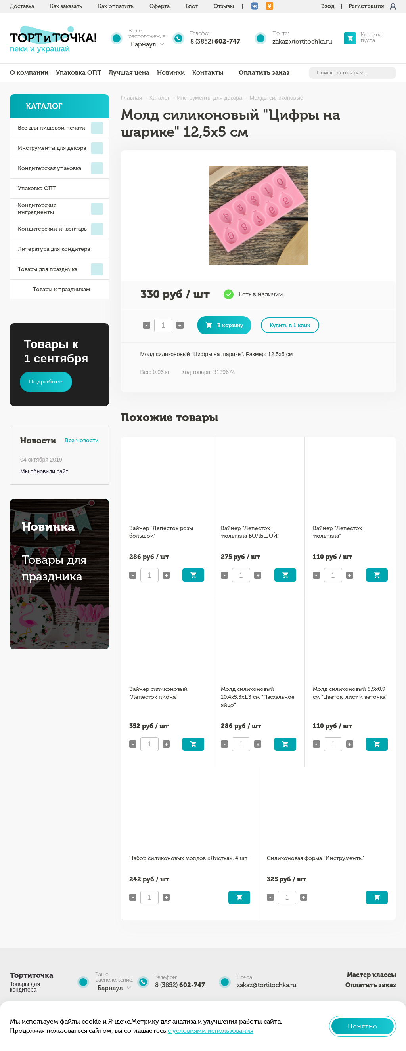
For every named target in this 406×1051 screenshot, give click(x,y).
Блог (192, 6)
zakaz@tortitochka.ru (302, 41)
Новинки (171, 73)
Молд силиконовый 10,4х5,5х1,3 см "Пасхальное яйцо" (258, 697)
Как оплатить (116, 6)
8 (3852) (215, 41)
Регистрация (366, 6)
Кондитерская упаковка (60, 168)
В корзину (230, 325)
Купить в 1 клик (290, 325)
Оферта (159, 6)
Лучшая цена (129, 73)
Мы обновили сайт (44, 471)
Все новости (82, 440)
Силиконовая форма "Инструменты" (316, 858)
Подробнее (46, 381)
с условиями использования (210, 1030)
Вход (328, 6)
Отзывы (224, 6)
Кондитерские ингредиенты (60, 209)
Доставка (22, 6)
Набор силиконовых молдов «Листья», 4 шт (188, 858)
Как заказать (66, 6)
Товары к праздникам (54, 289)
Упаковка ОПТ (78, 73)
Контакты (207, 73)
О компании (29, 73)
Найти (389, 73)
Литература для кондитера (54, 249)
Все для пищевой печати (60, 128)
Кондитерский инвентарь (60, 229)
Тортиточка (31, 975)
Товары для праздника (60, 269)
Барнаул (143, 44)
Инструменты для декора (60, 148)
